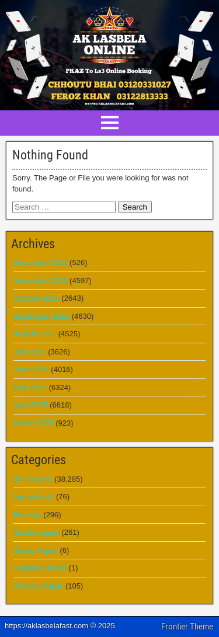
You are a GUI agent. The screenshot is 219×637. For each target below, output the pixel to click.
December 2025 (40, 262)
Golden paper (36, 532)
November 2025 (40, 280)
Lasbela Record (40, 567)
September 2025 (41, 316)
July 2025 (29, 351)
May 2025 (30, 387)
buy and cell (33, 496)
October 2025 (36, 298)
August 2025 (34, 333)
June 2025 (31, 369)
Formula (27, 514)
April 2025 (30, 405)
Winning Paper (38, 586)
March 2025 (33, 423)
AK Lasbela (33, 479)
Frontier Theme (187, 626)
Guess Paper (35, 550)
